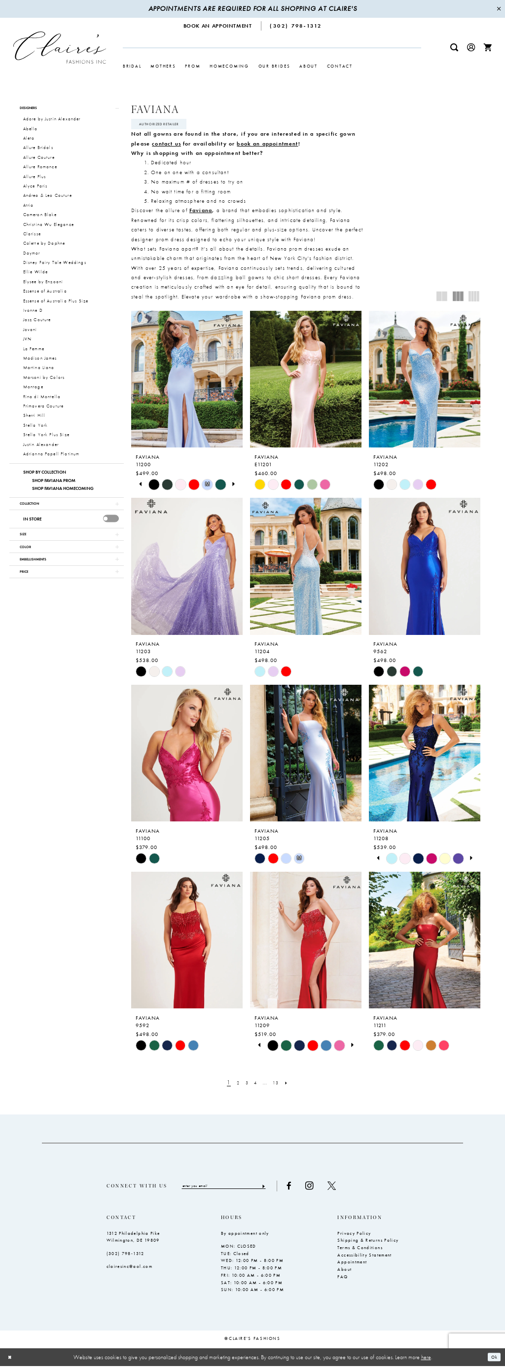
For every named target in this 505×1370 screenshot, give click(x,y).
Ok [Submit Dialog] (492, 1360)
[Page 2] (233, 1085)
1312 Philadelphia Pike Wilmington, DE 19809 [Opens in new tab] (133, 1241)
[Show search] (454, 47)
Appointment (352, 1266)
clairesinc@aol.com (129, 1270)
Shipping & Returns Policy (367, 1244)
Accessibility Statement (364, 1259)
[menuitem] (218, 26)
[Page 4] (255, 1085)
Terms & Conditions (359, 1252)
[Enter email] (235, 1189)
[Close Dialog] (11, 1361)
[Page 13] (279, 1085)
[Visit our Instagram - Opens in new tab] (333, 1189)
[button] (471, 47)
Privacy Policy (354, 1237)
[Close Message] (498, 9)
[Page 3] (244, 1085)
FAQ (342, 1281)
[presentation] (111, 525)
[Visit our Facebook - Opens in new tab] (312, 1189)
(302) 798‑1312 (125, 1257)
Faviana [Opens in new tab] (200, 212)
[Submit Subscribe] (286, 1189)
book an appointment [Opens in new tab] (267, 146)
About (344, 1273)
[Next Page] (292, 1085)
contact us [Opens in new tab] (166, 146)
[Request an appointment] (218, 26)
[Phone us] (296, 26)
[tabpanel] (154, 487)
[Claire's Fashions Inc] (59, 47)
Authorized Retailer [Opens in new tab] (167, 125)
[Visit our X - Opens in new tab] (355, 1189)
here (426, 1360)
